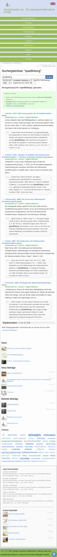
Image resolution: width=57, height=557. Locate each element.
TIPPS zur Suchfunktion (15, 106)
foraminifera (7, 444)
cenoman (49, 435)
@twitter (46, 554)
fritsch (19, 443)
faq (50, 551)
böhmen (34, 435)
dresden (41, 438)
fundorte (29, 444)
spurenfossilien (48, 458)
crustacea (6, 438)
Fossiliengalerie (28, 27)
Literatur (28, 41)
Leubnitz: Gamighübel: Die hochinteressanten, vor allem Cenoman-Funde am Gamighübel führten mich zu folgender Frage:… (27, 474)
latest (45, 551)
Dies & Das (28, 45)
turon (18, 461)
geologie (50, 443)
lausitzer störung (22, 449)
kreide (4, 449)
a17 (3, 435)
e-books (51, 438)
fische (45, 441)
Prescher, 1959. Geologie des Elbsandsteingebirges (28, 283)
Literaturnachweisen (9, 330)
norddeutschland (29, 452)
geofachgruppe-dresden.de (9, 554)
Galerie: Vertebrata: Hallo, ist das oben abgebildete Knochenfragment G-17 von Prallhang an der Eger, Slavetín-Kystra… (27, 494)
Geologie (28, 23)
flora (52, 440)
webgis (34, 461)
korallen (51, 446)
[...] (46, 461)
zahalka (41, 461)
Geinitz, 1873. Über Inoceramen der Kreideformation (28, 113)
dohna (31, 438)
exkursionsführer (32, 441)
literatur (40, 449)
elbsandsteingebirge (12, 441)
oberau (41, 452)
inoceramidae (40, 446)
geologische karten (12, 446)
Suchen (49, 77)
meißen (52, 449)
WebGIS (28, 50)
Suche (42, 327)
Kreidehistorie (28, 32)
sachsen (24, 458)
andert (23, 435)
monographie (11, 452)
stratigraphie (8, 461)
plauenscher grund (39, 455)
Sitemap (40, 551)
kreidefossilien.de (28, 18)
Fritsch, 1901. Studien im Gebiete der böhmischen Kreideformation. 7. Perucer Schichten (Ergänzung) (26, 156)
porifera (6, 458)
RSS (10, 551)
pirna (24, 455)
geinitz (39, 443)
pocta (52, 455)
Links (29, 54)
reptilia (15, 458)
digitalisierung (19, 438)
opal (47, 452)
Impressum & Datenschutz (27, 551)
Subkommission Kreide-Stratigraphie (31, 554)
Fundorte (28, 36)
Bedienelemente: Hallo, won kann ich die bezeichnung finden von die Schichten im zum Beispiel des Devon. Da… (28, 501)
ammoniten (12, 434)
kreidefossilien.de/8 (49, 66)
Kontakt (28, 59)
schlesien (35, 458)
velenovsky (26, 461)
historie (29, 446)
